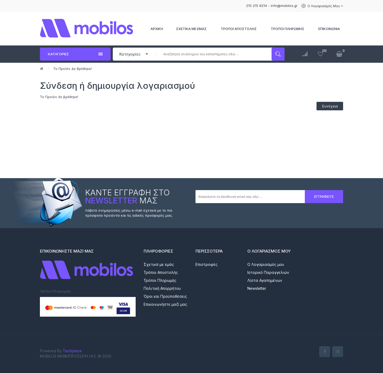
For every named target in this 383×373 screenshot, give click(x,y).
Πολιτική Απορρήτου (162, 288)
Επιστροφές (206, 264)
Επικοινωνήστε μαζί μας (165, 304)
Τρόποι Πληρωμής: (55, 291)
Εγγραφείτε (324, 197)
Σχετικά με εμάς (159, 264)
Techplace (72, 351)
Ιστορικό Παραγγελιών (268, 272)
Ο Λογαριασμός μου (325, 6)
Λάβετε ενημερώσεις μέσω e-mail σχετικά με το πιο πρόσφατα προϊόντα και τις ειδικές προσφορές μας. (129, 212)
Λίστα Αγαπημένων (264, 280)
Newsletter (256, 288)
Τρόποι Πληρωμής (160, 280)
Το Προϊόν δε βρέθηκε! (72, 68)
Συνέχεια (330, 106)
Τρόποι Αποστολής (161, 272)
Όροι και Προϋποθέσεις (165, 296)
